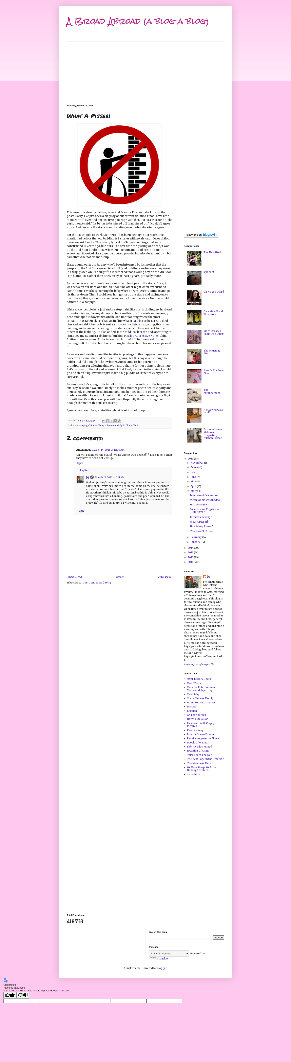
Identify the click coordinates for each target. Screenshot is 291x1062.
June (194, 476)
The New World (212, 252)
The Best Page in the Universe (205, 758)
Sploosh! (208, 271)
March (195, 490)
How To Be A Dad (197, 718)
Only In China (124, 425)
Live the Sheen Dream (200, 734)
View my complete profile (199, 664)
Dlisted (191, 706)
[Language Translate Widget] (169, 953)
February (196, 537)
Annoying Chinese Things (91, 425)
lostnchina (193, 774)
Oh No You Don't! (213, 291)
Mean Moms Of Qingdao (205, 499)
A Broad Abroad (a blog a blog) (138, 21)
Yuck (135, 425)
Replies (84, 470)
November (197, 462)
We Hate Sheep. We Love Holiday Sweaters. (201, 769)
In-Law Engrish (199, 504)
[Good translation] (9, 995)
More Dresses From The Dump (213, 332)
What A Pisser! (199, 521)
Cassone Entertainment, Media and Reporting (201, 688)
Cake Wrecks (194, 683)
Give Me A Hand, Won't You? (213, 313)
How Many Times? (201, 526)
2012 (191, 557)
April (194, 486)
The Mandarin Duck (199, 763)
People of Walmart (198, 742)
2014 (191, 547)
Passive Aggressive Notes (141, 336)
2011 (191, 561)
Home (120, 576)
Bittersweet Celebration (204, 495)
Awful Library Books (199, 678)
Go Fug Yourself (196, 714)
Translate (159, 958)
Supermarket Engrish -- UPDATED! (204, 511)
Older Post (164, 576)
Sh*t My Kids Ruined (199, 746)
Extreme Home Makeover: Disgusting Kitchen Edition (212, 433)
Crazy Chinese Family (200, 698)
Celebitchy (193, 694)
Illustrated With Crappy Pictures (201, 724)
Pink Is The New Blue (213, 372)
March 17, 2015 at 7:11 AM (109, 477)
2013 (191, 552)
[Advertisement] (145, 70)
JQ (87, 477)
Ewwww (111, 425)
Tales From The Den (199, 754)
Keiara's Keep (195, 730)
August (195, 467)
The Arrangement (211, 391)
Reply (79, 463)
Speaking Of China (198, 750)
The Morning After (211, 352)
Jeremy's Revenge (201, 517)
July (193, 472)
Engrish (192, 710)
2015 (191, 458)
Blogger (162, 968)
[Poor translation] (22, 995)
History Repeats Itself (213, 411)
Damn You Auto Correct (201, 702)
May (193, 481)
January (196, 541)
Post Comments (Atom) (97, 582)
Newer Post (75, 576)
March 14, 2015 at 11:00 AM (108, 449)
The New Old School (202, 531)
